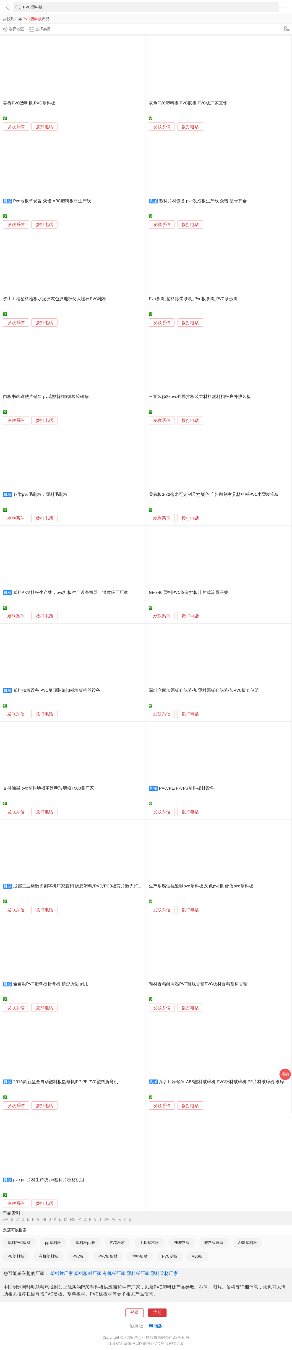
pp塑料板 (53, 1242)
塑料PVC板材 (19, 1242)
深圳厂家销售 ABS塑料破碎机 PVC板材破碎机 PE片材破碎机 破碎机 (224, 1081)
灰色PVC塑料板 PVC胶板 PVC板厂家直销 (188, 103)
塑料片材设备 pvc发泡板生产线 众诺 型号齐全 (203, 200)
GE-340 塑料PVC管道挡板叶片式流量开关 (188, 592)
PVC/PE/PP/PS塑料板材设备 (186, 788)
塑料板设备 (214, 1242)
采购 (285, 1074)
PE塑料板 (181, 1242)
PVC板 (78, 1256)
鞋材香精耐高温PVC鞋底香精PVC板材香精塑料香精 (198, 983)
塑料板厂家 (138, 1273)
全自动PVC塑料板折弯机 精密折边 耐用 (51, 983)
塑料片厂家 (61, 1273)
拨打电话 (44, 126)
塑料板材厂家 (88, 1273)
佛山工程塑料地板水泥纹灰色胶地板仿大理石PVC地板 (55, 298)
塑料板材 (140, 1256)
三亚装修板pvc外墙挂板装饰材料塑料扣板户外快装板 (200, 396)
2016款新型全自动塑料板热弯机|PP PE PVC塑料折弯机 (65, 1081)
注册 (157, 1312)
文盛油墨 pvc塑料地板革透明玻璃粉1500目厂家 (48, 788)
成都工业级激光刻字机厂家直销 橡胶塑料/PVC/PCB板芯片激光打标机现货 (84, 886)
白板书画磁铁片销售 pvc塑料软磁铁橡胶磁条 (46, 396)
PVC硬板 (169, 1256)
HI (44, 1219)
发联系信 (16, 126)
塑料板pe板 (85, 1242)
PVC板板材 (107, 1256)
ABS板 (197, 1256)
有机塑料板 (48, 1256)
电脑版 (156, 1326)
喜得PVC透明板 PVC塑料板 (29, 103)
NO (73, 1219)
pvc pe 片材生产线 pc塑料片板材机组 (48, 1179)
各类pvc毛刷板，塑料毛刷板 (40, 494)
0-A (5, 1219)
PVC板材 (117, 1242)
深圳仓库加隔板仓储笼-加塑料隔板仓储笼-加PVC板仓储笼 (204, 690)
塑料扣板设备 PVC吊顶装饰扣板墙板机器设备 (56, 690)
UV (106, 1219)
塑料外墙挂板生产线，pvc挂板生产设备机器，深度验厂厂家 (70, 592)
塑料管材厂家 (164, 1273)
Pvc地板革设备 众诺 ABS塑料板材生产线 (52, 200)
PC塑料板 (16, 1256)
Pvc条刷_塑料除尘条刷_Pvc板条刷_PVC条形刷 (193, 298)
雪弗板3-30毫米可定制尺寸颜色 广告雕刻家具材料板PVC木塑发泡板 (214, 494)
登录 (134, 1312)
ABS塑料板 (247, 1242)
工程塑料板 (149, 1242)
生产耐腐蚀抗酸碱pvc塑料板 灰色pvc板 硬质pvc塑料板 (201, 886)
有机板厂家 (114, 1273)
